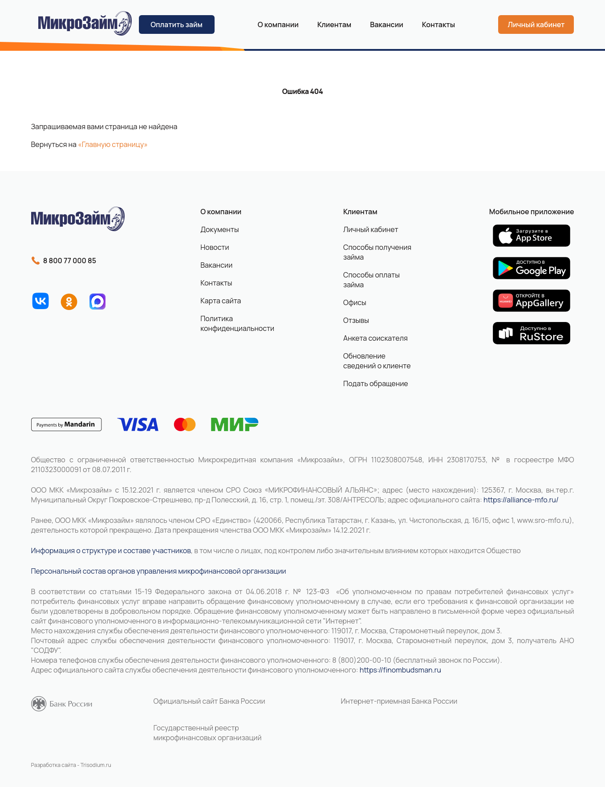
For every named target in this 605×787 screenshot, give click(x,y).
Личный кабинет (536, 24)
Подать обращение (375, 383)
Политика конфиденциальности (233, 323)
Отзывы (356, 320)
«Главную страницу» (113, 144)
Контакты (438, 24)
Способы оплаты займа (371, 280)
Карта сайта (220, 301)
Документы (219, 229)
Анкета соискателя (375, 338)
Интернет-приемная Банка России (399, 701)
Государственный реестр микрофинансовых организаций (208, 732)
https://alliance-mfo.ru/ (521, 500)
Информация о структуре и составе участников (111, 550)
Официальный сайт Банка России (209, 701)
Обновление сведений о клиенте (377, 361)
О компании (278, 24)
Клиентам (360, 211)
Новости (214, 247)
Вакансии (386, 24)
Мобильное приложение (531, 211)
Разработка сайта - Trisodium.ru (71, 765)
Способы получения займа (377, 252)
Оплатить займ (176, 24)
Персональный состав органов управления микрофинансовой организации (158, 571)
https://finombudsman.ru (400, 670)
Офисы (354, 302)
